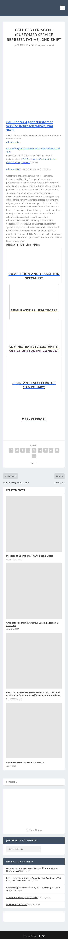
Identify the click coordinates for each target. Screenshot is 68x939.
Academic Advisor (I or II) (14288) (22, 897)
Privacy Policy (29, 936)
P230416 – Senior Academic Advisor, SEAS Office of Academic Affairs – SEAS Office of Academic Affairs (33, 694)
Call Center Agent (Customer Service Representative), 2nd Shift (29, 126)
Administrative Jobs (36, 45)
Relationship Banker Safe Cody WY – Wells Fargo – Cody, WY (33, 889)
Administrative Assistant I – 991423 (25, 762)
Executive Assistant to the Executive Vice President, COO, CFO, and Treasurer (33, 879)
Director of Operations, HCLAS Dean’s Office (29, 555)
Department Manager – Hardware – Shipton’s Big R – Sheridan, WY (31, 869)
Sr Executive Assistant (16, 904)
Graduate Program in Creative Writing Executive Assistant (32, 624)
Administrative (13, 142)
